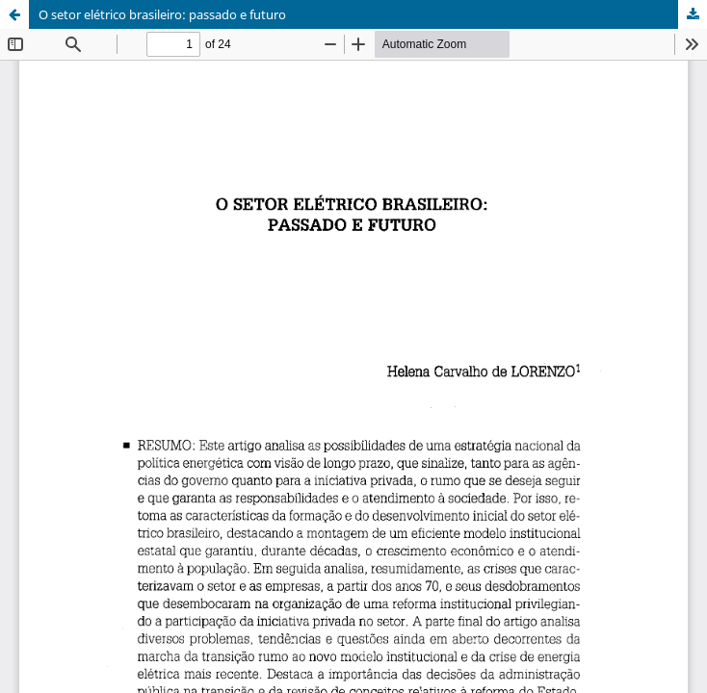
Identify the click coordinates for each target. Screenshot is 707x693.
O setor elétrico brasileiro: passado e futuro (162, 14)
